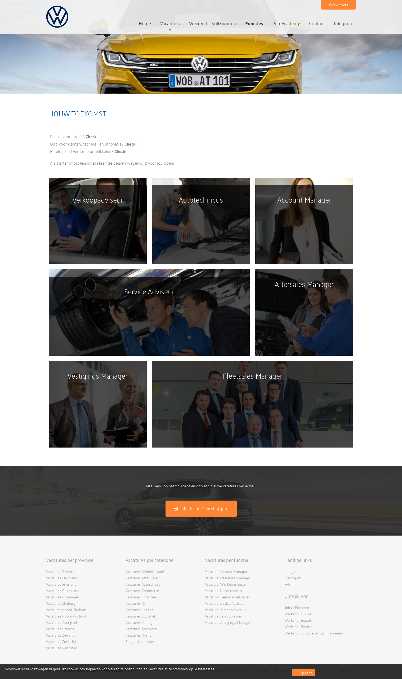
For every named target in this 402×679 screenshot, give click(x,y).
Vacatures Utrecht (60, 629)
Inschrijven (292, 578)
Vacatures (170, 23)
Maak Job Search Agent (205, 508)
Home (145, 23)
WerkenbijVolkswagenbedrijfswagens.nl (315, 633)
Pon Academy (286, 23)
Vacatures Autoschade (143, 584)
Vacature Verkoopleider (223, 616)
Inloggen (343, 23)
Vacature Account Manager (226, 571)
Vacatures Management (144, 622)
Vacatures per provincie (69, 560)
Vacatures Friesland (61, 584)
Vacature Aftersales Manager (227, 578)
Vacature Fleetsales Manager (227, 597)
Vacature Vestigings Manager (228, 622)
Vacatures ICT (136, 603)
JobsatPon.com (296, 607)
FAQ (287, 584)
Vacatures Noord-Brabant (66, 609)
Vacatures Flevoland (61, 578)
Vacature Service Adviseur (225, 603)
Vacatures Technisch (141, 629)
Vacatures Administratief (145, 571)
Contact (317, 23)
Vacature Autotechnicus (223, 590)
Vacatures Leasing (140, 609)
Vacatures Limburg (60, 603)
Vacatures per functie (226, 560)
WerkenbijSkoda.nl (299, 626)
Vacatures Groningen (62, 597)
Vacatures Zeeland (60, 635)
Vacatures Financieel (141, 597)
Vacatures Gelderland (62, 590)
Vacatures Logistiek (141, 616)
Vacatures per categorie (149, 560)
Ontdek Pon (296, 596)
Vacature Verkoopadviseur (225, 609)
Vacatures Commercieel (144, 590)
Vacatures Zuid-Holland (64, 641)
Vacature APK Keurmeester (226, 584)
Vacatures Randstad (61, 648)
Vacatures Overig (139, 635)
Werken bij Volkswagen (212, 23)
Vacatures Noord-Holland (66, 616)
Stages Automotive (140, 641)
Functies (254, 23)
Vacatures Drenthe (60, 571)
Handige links (298, 560)
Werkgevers (338, 4)
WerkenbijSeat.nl (297, 620)
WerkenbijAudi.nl (297, 614)
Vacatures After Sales (142, 578)
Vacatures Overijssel (61, 622)
